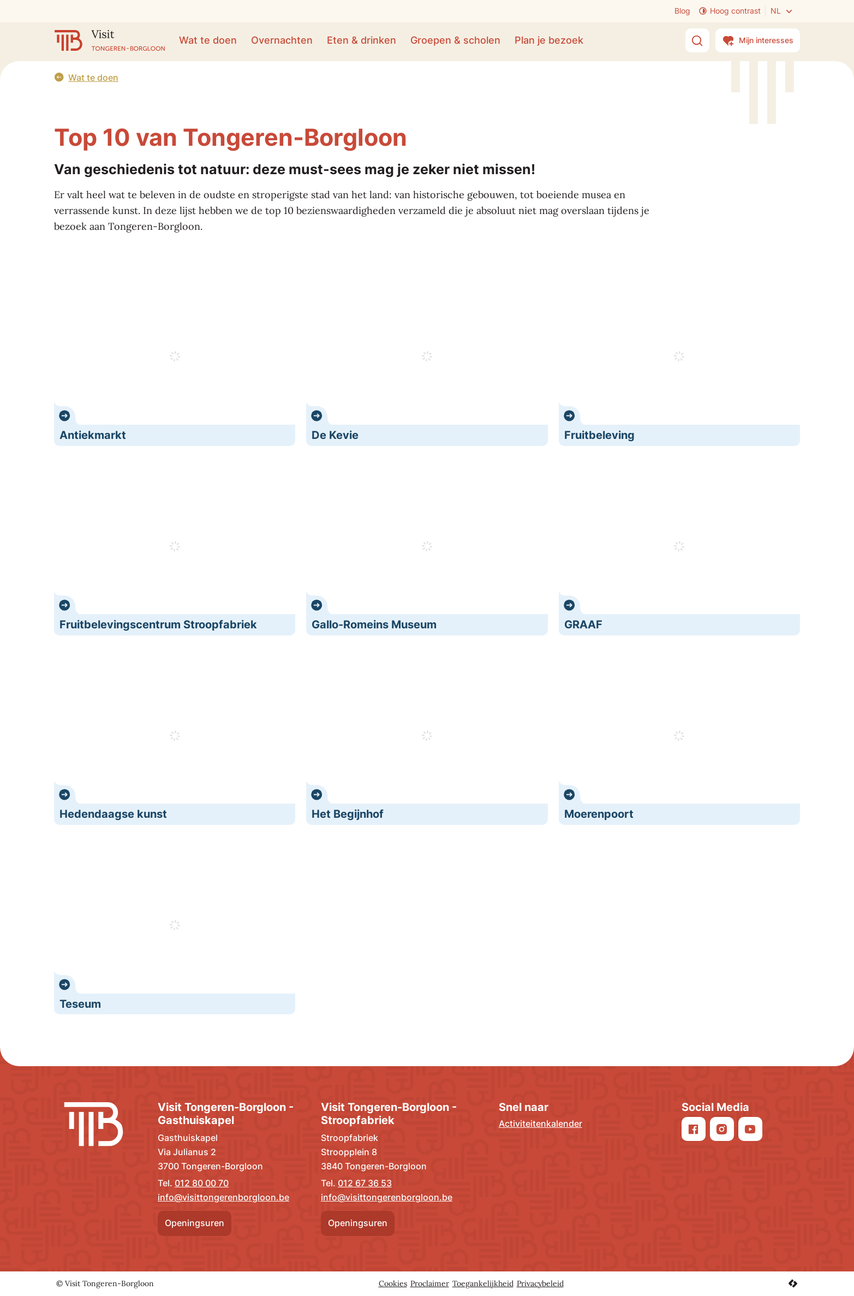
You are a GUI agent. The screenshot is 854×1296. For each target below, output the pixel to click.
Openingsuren (194, 1222)
